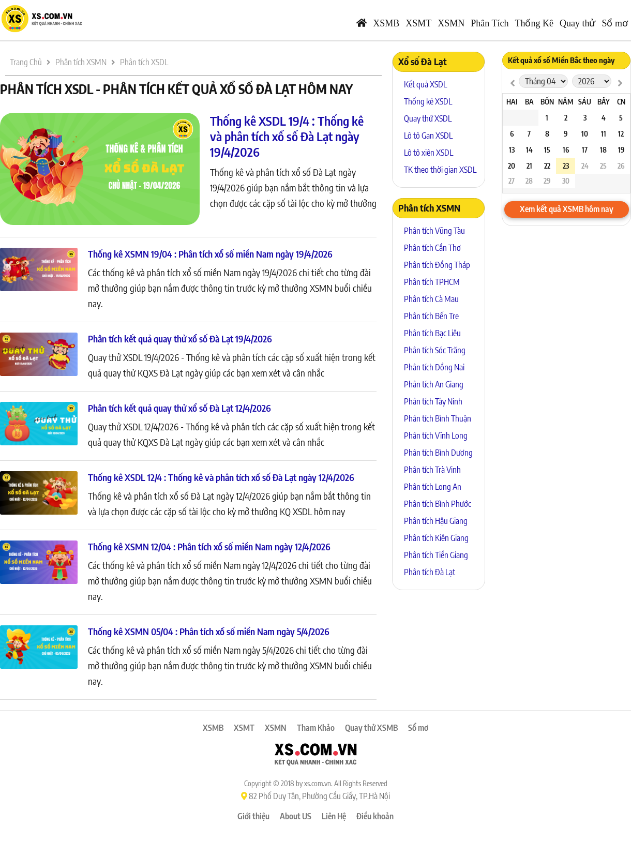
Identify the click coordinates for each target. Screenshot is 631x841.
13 (512, 149)
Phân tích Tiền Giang (436, 555)
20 (511, 165)
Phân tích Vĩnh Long (436, 435)
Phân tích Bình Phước (437, 504)
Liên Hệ (334, 816)
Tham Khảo (316, 728)
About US (295, 816)
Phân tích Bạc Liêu (432, 333)
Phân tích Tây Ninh (433, 401)
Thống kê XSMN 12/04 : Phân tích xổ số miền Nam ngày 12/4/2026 (209, 546)
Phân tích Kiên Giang (436, 538)
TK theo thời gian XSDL (440, 169)
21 (529, 165)
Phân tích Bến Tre (431, 316)
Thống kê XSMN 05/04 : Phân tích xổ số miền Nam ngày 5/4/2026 (208, 631)
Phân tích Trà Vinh (432, 469)
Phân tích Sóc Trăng (434, 350)
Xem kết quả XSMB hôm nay (566, 209)
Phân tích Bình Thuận (437, 418)
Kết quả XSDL (425, 84)
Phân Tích (489, 23)
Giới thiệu (253, 816)
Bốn (547, 101)
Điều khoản (375, 816)
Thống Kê (534, 23)
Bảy (603, 101)
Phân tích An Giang (433, 384)
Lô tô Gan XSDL (428, 135)
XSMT (418, 23)
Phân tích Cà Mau (431, 299)
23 (566, 165)
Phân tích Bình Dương (438, 452)
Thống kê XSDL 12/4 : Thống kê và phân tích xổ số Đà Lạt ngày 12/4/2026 (221, 477)
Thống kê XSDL (428, 101)
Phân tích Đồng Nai (434, 367)
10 (584, 133)
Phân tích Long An (432, 487)
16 (566, 149)
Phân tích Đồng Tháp (437, 265)
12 (621, 133)
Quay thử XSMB (371, 728)
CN (621, 101)
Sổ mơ (615, 23)
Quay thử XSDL (428, 118)
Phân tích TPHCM (432, 282)
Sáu (584, 101)
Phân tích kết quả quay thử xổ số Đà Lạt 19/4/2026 (180, 338)
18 (603, 149)
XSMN (451, 23)
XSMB (386, 23)
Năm (565, 101)
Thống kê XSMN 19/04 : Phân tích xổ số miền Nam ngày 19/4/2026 (210, 254)
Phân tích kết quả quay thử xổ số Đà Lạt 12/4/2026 (179, 408)
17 (585, 149)
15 (547, 149)
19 (621, 149)
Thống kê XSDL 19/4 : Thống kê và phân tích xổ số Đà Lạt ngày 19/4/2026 (287, 136)
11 (603, 133)
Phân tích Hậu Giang (436, 521)
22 (547, 165)
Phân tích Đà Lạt (429, 572)
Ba (529, 101)
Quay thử (578, 23)
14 (529, 149)
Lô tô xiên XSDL (428, 152)
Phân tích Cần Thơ (432, 248)
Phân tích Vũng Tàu (434, 231)
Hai (511, 101)
